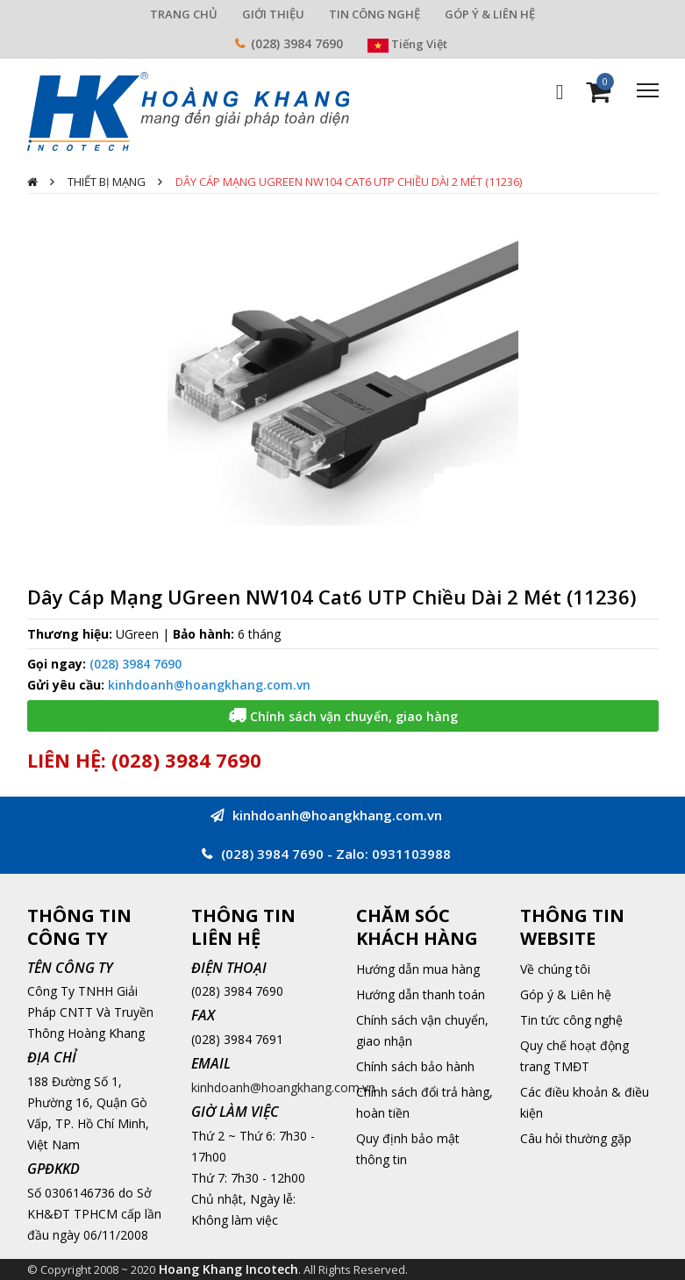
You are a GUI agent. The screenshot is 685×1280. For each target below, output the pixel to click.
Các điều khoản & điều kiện (584, 1102)
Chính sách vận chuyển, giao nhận (422, 1030)
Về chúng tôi (555, 969)
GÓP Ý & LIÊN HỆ (490, 14)
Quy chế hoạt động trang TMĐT (574, 1056)
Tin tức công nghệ (571, 1020)
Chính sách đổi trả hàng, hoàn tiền (424, 1102)
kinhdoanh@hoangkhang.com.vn (209, 684)
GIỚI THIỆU (273, 14)
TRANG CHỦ (184, 14)
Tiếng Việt (407, 44)
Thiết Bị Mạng (107, 181)
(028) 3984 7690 (297, 43)
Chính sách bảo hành (415, 1066)
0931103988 (411, 853)
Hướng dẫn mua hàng (418, 969)
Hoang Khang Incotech (228, 1269)
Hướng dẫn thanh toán (420, 994)
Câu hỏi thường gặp (575, 1138)
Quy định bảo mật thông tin (408, 1149)
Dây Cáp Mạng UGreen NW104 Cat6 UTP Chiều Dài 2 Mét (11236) (348, 181)
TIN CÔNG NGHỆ (374, 14)
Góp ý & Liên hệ (565, 994)
